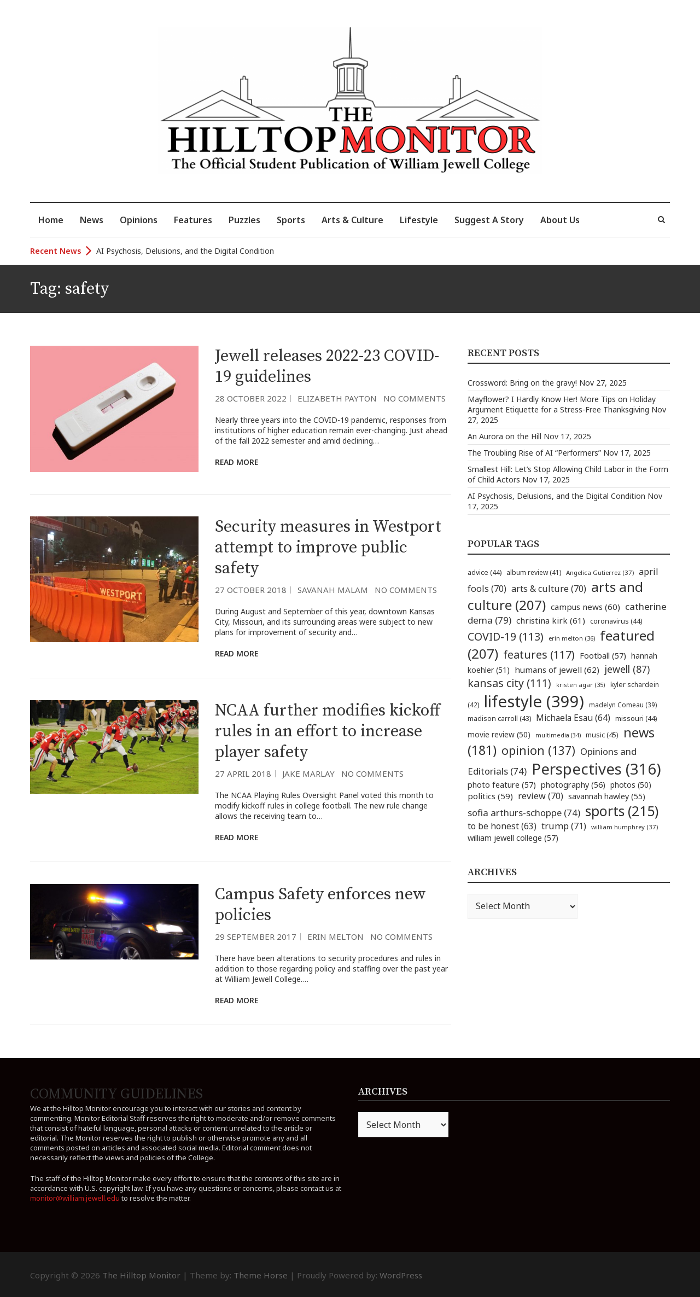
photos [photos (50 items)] (630, 785)
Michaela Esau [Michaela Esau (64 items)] (573, 718)
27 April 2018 (243, 773)
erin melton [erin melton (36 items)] (572, 638)
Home (50, 220)
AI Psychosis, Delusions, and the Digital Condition (185, 251)
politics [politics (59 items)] (490, 795)
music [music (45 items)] (602, 735)
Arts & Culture (352, 220)
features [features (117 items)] (539, 654)
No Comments (414, 398)
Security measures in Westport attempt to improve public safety (328, 547)
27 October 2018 (251, 589)
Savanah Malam (333, 589)
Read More (236, 462)
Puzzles (244, 220)
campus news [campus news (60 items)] (585, 606)
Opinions (139, 220)
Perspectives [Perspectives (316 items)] (596, 769)
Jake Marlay (308, 773)
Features (193, 220)
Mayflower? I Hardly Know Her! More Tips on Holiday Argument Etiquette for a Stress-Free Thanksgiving (562, 404)
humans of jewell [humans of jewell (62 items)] (557, 669)
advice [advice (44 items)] (484, 572)
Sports (291, 220)
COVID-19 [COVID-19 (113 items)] (506, 636)
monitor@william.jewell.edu (75, 1198)
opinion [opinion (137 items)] (538, 750)
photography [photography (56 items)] (573, 784)
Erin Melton (335, 936)
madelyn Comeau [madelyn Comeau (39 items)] (623, 704)
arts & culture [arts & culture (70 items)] (548, 589)
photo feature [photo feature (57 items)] (502, 784)
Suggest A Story (489, 220)
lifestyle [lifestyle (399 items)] (534, 701)
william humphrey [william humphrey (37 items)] (624, 827)
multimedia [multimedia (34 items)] (558, 735)
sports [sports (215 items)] (621, 811)
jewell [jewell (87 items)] (627, 669)
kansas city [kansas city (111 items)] (509, 683)
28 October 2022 (251, 398)
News (91, 220)
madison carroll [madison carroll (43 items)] (499, 718)
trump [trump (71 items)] (563, 826)
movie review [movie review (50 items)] (499, 734)
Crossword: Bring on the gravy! (522, 382)
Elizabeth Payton (337, 398)
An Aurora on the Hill (504, 436)
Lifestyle (419, 220)
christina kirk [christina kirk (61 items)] (550, 620)
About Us (560, 220)
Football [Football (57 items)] (603, 655)
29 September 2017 (255, 936)
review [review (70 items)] (540, 796)
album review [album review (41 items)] (533, 572)
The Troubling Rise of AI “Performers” (534, 452)
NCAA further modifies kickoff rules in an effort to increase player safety (327, 731)
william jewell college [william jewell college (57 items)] (513, 837)
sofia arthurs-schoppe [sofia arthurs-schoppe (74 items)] (524, 812)
